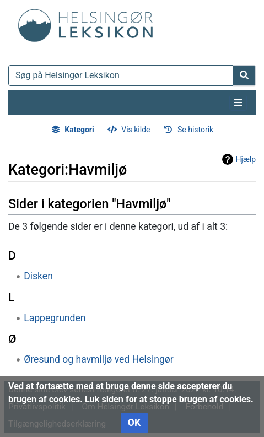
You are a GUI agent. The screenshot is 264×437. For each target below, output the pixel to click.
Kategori (79, 129)
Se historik (195, 129)
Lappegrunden (54, 317)
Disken (38, 276)
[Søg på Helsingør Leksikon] (121, 75)
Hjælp (246, 159)
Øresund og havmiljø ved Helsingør (99, 359)
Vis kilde (135, 129)
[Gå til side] (244, 75)
